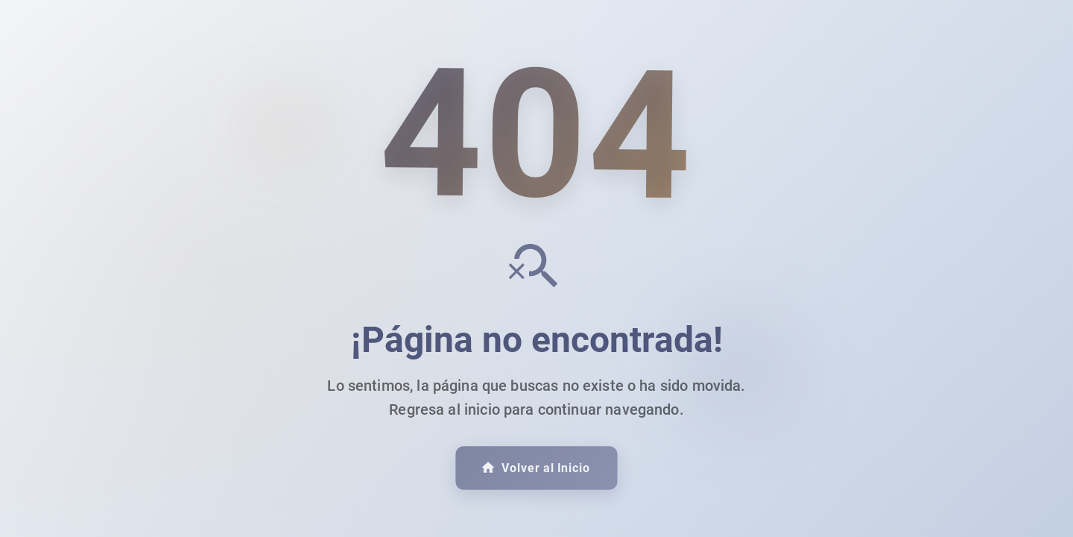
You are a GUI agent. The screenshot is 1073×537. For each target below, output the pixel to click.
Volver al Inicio (535, 468)
